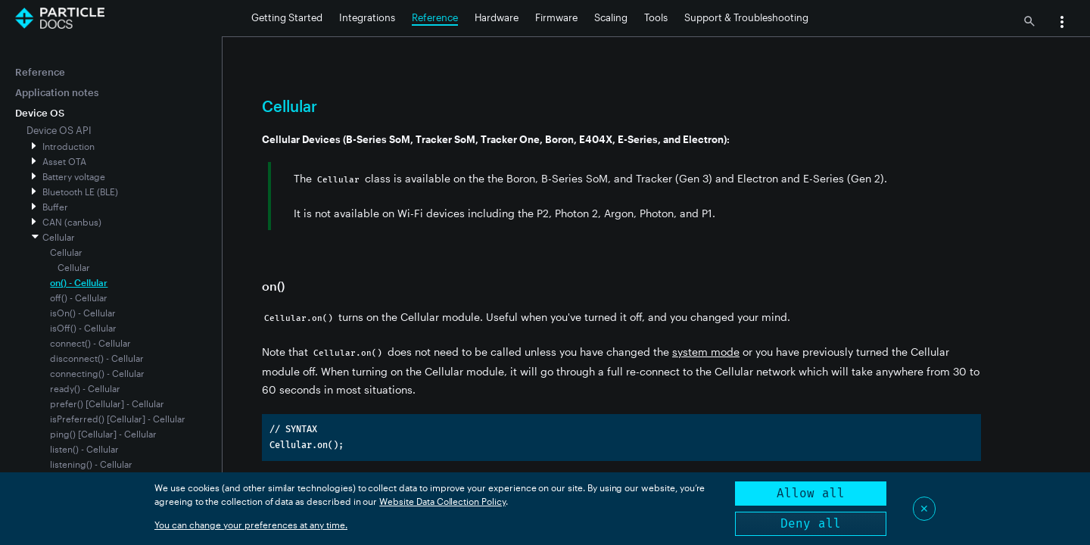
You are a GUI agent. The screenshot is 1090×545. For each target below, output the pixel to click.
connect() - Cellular (90, 343)
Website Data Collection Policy (442, 501)
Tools (656, 17)
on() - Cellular (78, 282)
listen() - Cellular (84, 449)
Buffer (55, 206)
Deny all (810, 523)
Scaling (611, 17)
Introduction (68, 146)
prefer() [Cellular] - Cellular (107, 403)
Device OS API (59, 130)
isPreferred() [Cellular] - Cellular (117, 418)
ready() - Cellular (85, 388)
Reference (435, 17)
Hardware (497, 17)
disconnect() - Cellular (97, 358)
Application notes (56, 92)
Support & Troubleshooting (746, 17)
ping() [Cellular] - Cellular (103, 433)
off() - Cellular (78, 297)
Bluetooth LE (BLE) (80, 191)
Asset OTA (64, 161)
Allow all (811, 493)
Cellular (58, 237)
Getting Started (286, 17)
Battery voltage (73, 176)
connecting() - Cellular (97, 373)
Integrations (367, 17)
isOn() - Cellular (83, 312)
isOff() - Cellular (83, 327)
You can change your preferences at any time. (250, 524)
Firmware (556, 17)
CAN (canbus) (71, 221)
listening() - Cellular (91, 464)
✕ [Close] (924, 508)
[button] (1062, 23)
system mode (706, 351)
